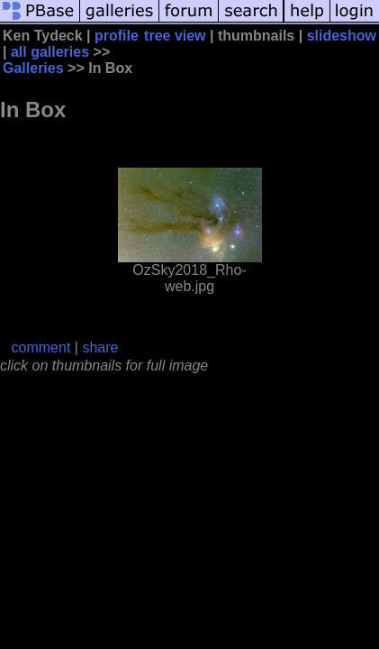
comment (41, 347)
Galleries (33, 68)
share (100, 347)
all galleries (50, 51)
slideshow (341, 35)
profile (117, 35)
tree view (174, 35)
